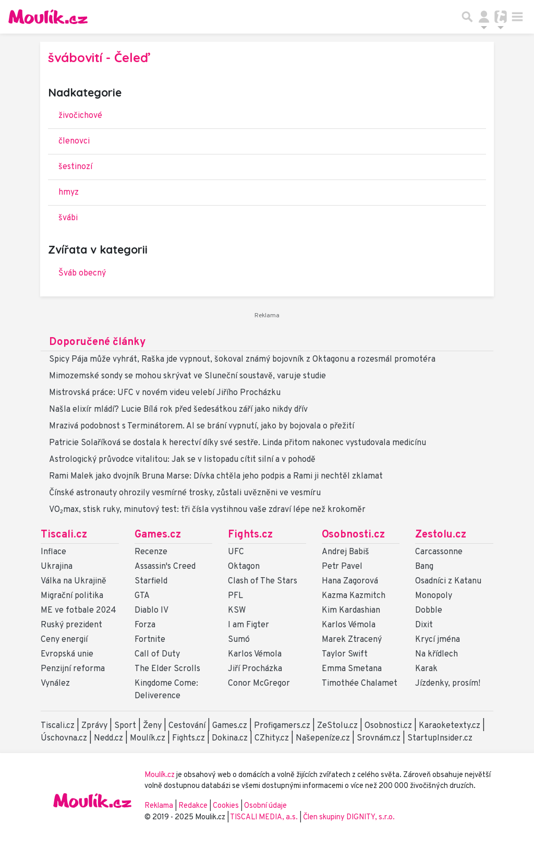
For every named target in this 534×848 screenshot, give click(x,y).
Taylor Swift (345, 654)
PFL (235, 596)
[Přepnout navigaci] (484, 16)
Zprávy (94, 726)
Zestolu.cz (440, 535)
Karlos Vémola (255, 654)
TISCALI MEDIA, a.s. (264, 817)
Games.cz (158, 535)
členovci (74, 141)
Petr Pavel (342, 567)
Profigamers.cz (282, 726)
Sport (125, 726)
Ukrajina (56, 567)
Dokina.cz (230, 738)
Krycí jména (437, 640)
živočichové (80, 116)
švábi (68, 218)
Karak (426, 669)
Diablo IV (151, 610)
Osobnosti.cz (353, 535)
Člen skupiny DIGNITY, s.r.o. (349, 817)
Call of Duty (157, 654)
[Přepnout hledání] (467, 16)
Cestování (186, 726)
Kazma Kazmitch (353, 596)
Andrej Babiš (345, 552)
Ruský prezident (71, 625)
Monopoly (433, 596)
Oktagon (244, 567)
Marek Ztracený (352, 640)
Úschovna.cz (64, 738)
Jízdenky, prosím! (447, 683)
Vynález (55, 683)
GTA (142, 596)
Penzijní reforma (73, 669)
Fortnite (150, 640)
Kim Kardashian (351, 610)
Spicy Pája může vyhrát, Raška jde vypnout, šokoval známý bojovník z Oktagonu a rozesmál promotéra (242, 359)
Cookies (226, 806)
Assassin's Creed (165, 567)
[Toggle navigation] (517, 16)
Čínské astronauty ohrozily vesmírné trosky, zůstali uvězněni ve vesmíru (185, 493)
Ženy (152, 726)
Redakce (193, 806)
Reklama (158, 806)
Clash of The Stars (262, 581)
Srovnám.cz (378, 738)
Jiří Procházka (255, 669)
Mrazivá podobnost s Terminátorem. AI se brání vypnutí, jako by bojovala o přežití (201, 426)
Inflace (53, 552)
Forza (145, 625)
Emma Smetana (352, 669)
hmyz (68, 192)
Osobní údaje (265, 806)
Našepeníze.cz (323, 738)
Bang (424, 567)
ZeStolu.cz (337, 726)
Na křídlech (436, 654)
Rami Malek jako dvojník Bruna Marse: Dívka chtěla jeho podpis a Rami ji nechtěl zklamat (216, 476)
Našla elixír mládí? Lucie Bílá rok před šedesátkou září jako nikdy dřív (178, 409)
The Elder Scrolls (167, 669)
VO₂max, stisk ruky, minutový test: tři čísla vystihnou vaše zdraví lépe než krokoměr (207, 510)
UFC (236, 552)
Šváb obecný (82, 273)
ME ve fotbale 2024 (78, 610)
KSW (237, 610)
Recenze (151, 552)
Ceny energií (64, 640)
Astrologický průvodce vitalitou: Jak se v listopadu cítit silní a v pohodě (182, 460)
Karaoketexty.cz (449, 726)
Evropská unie (67, 654)
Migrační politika (72, 596)
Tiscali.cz (64, 535)
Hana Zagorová (350, 581)
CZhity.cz (271, 738)
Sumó (239, 640)
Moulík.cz (147, 738)
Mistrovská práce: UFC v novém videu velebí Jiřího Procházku (165, 393)
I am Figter (248, 625)
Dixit (424, 625)
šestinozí (75, 167)
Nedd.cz (108, 738)
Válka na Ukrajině (73, 581)
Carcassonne (439, 552)
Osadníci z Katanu (448, 581)
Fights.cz (250, 535)
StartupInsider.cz (439, 738)
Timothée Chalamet (359, 683)
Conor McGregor (259, 683)
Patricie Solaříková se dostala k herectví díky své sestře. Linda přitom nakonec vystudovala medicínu (237, 443)
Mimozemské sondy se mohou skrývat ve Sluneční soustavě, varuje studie (187, 376)
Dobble (428, 610)
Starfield (151, 581)
